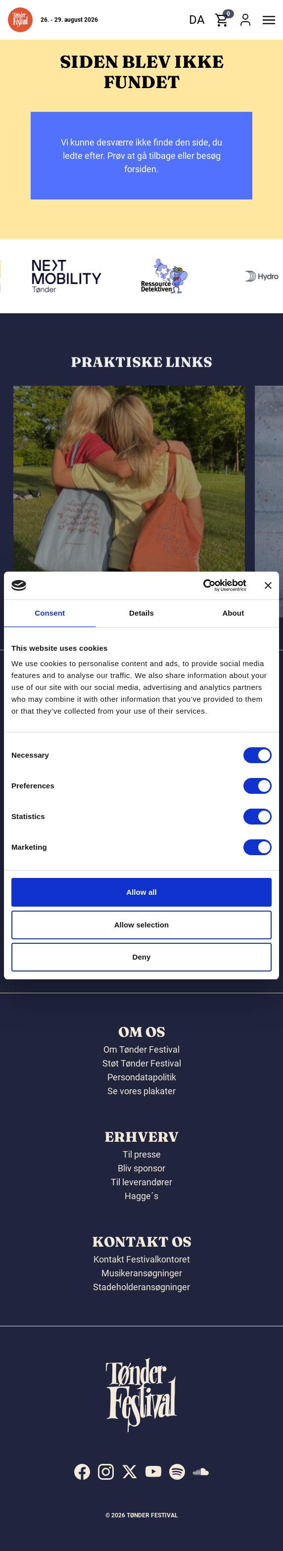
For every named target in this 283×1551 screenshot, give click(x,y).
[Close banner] (268, 585)
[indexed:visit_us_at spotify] (177, 1472)
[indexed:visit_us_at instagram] (106, 1472)
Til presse (142, 1154)
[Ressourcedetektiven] (168, 276)
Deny (141, 957)
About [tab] (233, 613)
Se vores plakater (141, 1091)
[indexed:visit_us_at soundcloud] (201, 1472)
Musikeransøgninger (141, 1273)
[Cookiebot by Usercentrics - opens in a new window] (203, 585)
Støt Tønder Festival (141, 1063)
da (197, 20)
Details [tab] (141, 613)
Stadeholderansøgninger (141, 1287)
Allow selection (141, 925)
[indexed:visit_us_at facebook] (82, 1472)
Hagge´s (141, 1196)
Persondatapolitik (141, 1077)
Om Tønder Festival (141, 1049)
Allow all (141, 892)
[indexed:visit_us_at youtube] (153, 1472)
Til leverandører (141, 1182)
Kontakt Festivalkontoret (142, 1259)
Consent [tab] (50, 613)
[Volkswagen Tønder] (70, 276)
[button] (20, 19)
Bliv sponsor (141, 1168)
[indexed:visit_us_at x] (130, 1472)
